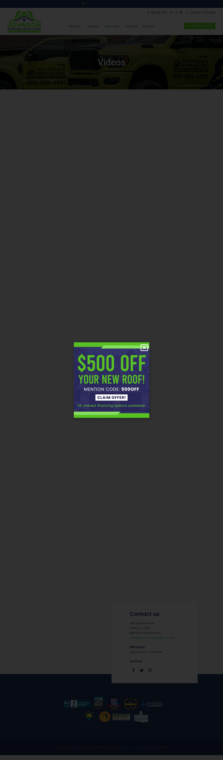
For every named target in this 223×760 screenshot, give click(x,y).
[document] (111, 380)
